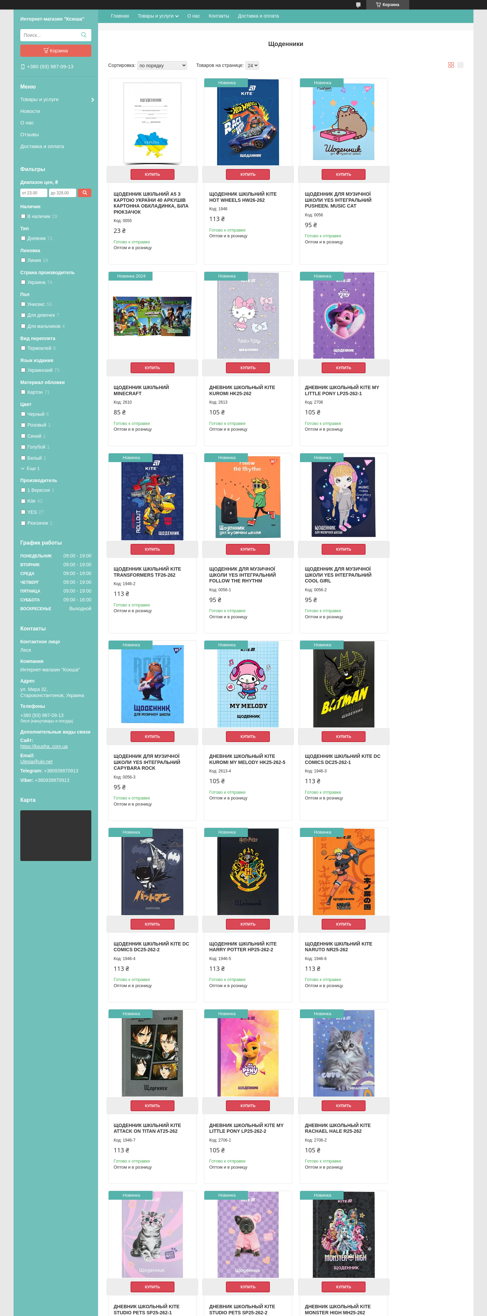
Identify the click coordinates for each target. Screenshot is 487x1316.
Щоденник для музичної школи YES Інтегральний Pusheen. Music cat (328, 195)
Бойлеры (257, 1210)
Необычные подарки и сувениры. (170, 1260)
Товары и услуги (39, 99)
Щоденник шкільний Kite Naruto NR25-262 (328, 745)
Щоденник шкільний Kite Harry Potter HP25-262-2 (238, 745)
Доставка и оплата (42, 146)
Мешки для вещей (154, 1217)
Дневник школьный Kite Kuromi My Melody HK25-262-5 (328, 565)
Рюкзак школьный (154, 1210)
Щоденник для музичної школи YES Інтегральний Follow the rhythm (418, 383)
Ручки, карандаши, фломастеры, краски (176, 1253)
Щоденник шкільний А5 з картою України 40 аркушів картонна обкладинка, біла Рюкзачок (150, 198)
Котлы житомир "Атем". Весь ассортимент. (291, 1224)
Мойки (254, 1246)
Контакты (219, 16)
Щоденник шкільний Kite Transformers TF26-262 (328, 380)
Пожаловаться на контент (239, 1309)
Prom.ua (272, 1297)
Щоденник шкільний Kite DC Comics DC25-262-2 (147, 745)
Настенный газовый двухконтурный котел (290, 1217)
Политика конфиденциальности (296, 1309)
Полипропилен (263, 1267)
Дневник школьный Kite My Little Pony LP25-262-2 (147, 921)
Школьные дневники (157, 1239)
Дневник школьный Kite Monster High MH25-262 (147, 1097)
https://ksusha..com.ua (44, 746)
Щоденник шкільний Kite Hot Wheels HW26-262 (238, 192)
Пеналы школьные (155, 1224)
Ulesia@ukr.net (36, 761)
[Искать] (83, 35)
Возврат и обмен (41, 1232)
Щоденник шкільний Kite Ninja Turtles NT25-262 (238, 1097)
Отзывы (29, 134)
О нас (27, 122)
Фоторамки (147, 1267)
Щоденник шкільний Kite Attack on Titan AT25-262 (419, 745)
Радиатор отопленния (270, 1239)
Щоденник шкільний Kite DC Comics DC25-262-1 (419, 562)
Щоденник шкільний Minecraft (413, 192)
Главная (120, 16)
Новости (30, 111)
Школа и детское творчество (165, 1246)
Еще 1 (33, 468)
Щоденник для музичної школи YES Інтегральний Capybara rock (237, 565)
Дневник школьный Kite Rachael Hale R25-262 (237, 921)
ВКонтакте (370, 1222)
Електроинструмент (268, 1260)
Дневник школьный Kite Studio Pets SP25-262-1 (328, 921)
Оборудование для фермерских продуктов (291, 1253)
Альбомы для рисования (161, 1232)
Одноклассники (376, 1215)
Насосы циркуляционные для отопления (289, 1232)
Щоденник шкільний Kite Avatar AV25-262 (328, 1097)
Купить (149, 169)
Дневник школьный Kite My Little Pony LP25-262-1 (237, 380)
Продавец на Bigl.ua (243, 1303)
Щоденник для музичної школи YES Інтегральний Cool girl (147, 565)
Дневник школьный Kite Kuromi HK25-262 (147, 380)
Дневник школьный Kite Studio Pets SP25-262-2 (418, 921)
